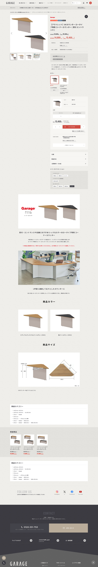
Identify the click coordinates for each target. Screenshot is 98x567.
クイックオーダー (61, 565)
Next (46, 33)
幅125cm (60, 186)
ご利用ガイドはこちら (69, 145)
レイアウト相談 (76, 563)
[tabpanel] (29, 33)
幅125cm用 (56, 180)
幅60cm (55, 175)
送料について (45, 565)
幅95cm (60, 175)
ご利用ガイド (65, 2)
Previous (12, 33)
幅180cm (66, 186)
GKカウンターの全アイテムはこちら (27, 390)
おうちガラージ (78, 112)
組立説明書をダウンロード (58, 56)
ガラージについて (58, 2)
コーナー (65, 175)
